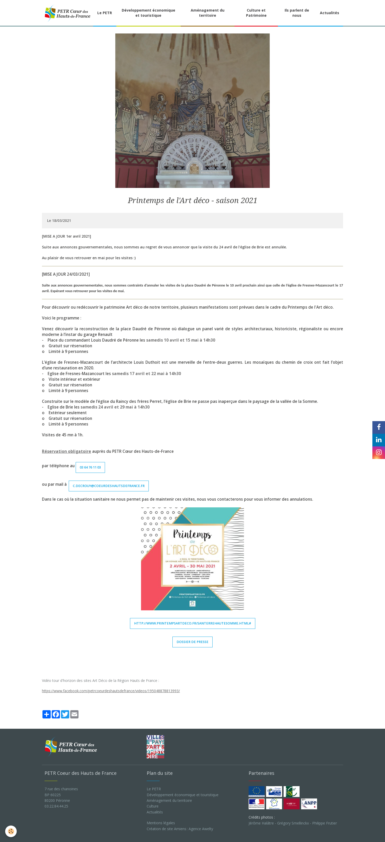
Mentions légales (161, 822)
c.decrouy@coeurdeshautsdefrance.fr (109, 486)
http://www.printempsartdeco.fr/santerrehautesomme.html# (192, 623)
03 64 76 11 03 (90, 467)
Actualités (329, 12)
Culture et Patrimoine (256, 13)
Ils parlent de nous (297, 13)
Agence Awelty (201, 828)
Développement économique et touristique (148, 13)
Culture (153, 806)
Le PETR (104, 12)
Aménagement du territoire (207, 13)
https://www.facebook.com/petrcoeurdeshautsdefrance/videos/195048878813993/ (111, 690)
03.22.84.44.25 (56, 806)
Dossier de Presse (192, 642)
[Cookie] (11, 831)
